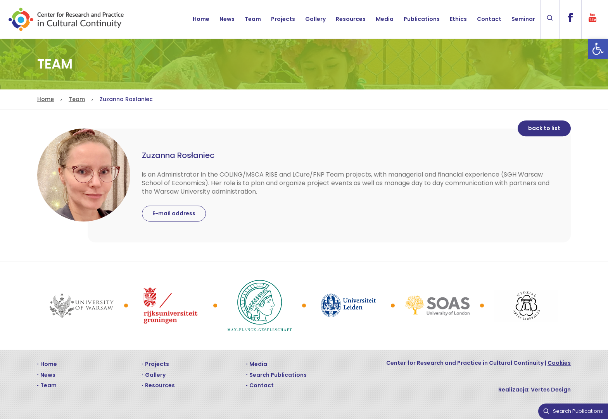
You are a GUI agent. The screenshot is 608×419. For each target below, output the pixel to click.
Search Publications (278, 375)
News (227, 19)
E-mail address (173, 213)
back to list (544, 128)
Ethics (458, 19)
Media (385, 19)
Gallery (315, 19)
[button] (598, 49)
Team (253, 19)
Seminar (523, 19)
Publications (422, 19)
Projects (283, 19)
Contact (489, 19)
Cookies (559, 363)
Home (201, 19)
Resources (351, 19)
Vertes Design (551, 389)
